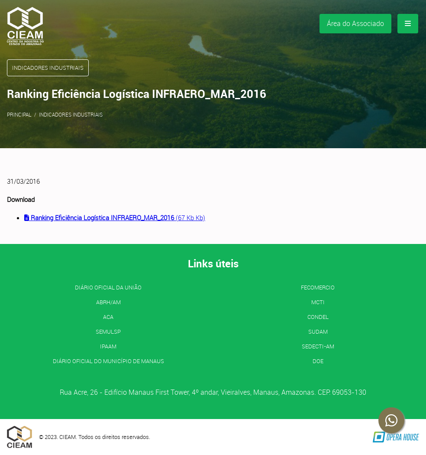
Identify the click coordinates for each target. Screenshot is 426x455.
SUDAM (318, 331)
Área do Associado (355, 23)
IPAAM (108, 346)
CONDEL (318, 317)
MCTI (318, 302)
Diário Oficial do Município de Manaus (108, 361)
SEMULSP (108, 331)
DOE (318, 361)
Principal (19, 114)
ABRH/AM (108, 302)
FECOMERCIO (318, 287)
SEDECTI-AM (318, 346)
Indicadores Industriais (71, 114)
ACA (108, 317)
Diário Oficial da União (108, 287)
